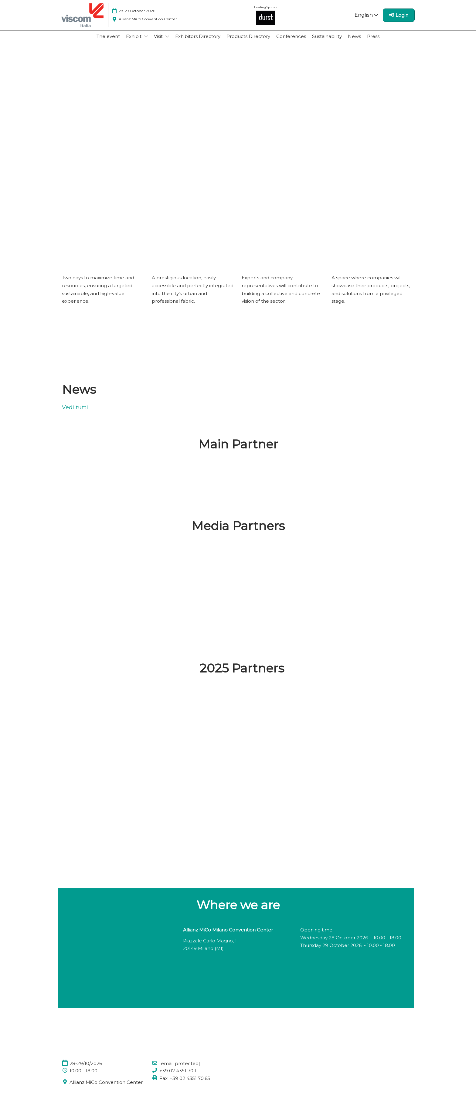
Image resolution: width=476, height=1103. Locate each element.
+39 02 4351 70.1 (177, 1076)
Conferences (291, 42)
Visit (159, 42)
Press (373, 42)
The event (108, 42)
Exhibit (134, 42)
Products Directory (248, 42)
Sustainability (327, 42)
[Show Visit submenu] (167, 42)
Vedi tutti (75, 413)
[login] (399, 21)
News (354, 42)
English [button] (366, 21)
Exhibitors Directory (197, 42)
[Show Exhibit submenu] (146, 42)
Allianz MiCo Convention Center (106, 1088)
